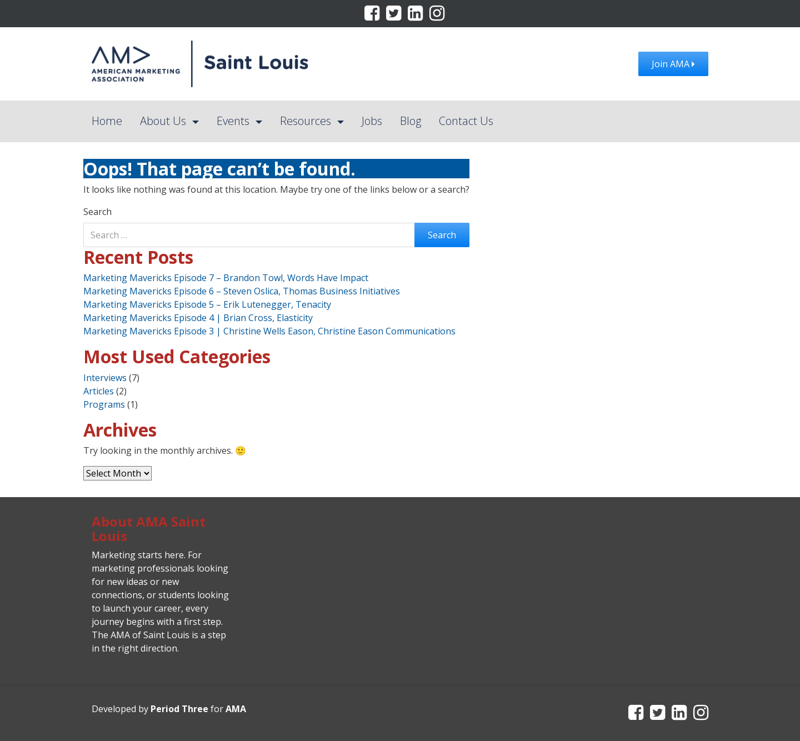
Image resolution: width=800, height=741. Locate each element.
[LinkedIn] (416, 16)
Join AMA (673, 64)
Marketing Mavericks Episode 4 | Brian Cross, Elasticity (198, 318)
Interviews (105, 378)
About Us (164, 120)
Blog (410, 120)
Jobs (372, 120)
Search (97, 212)
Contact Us (466, 120)
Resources (307, 120)
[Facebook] (373, 16)
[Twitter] (394, 16)
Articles (98, 391)
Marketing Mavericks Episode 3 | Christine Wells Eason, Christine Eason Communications (269, 331)
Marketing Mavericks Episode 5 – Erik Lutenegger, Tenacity (207, 304)
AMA (236, 709)
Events (234, 120)
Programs (104, 404)
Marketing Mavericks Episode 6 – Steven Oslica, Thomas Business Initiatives (241, 291)
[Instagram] (436, 16)
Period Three (179, 709)
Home (107, 120)
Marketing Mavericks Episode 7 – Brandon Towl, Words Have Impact (225, 278)
